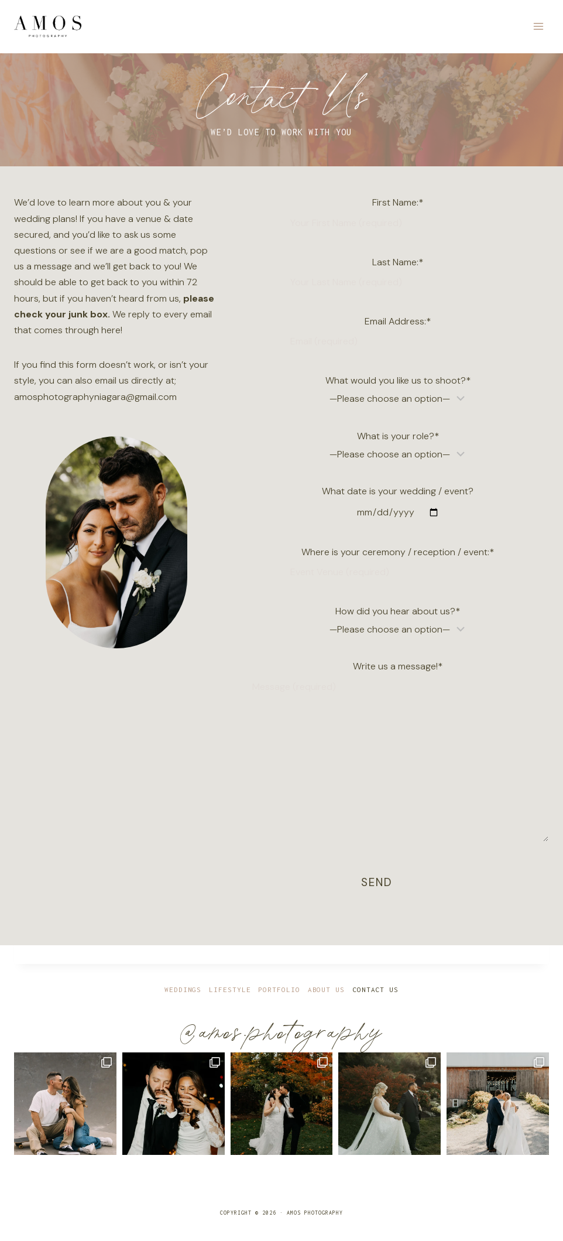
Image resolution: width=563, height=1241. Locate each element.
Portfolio (279, 990)
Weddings (182, 990)
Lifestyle (229, 990)
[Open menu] (538, 26)
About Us (326, 990)
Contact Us (375, 990)
